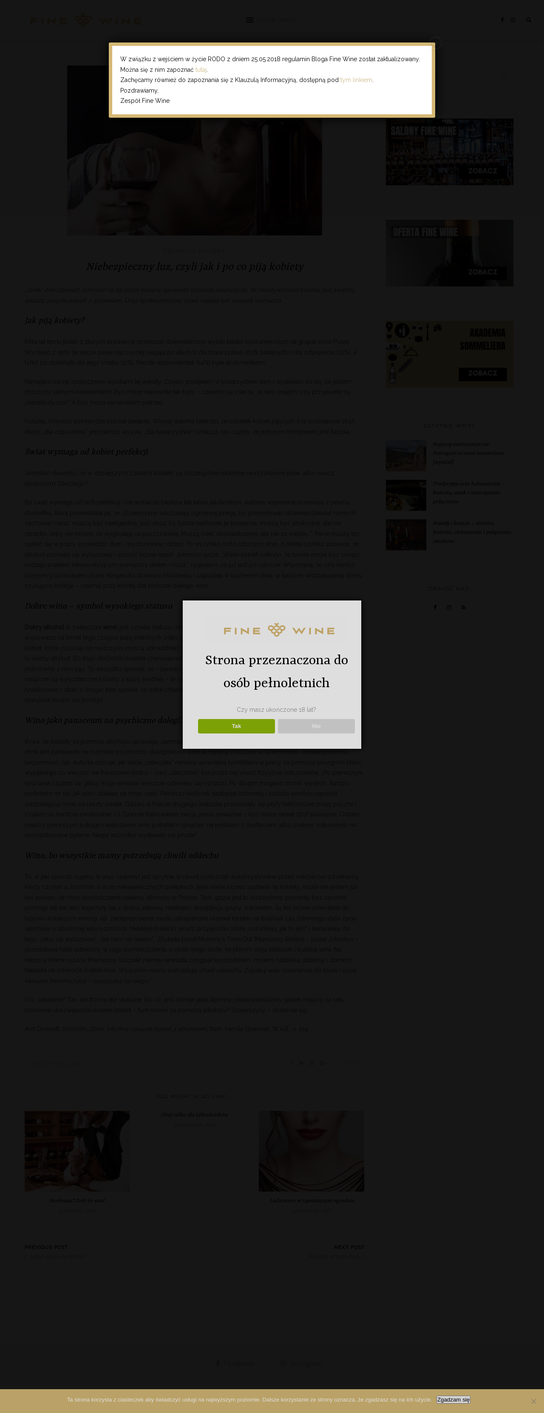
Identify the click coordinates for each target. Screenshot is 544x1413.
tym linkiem (356, 79)
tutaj (201, 69)
